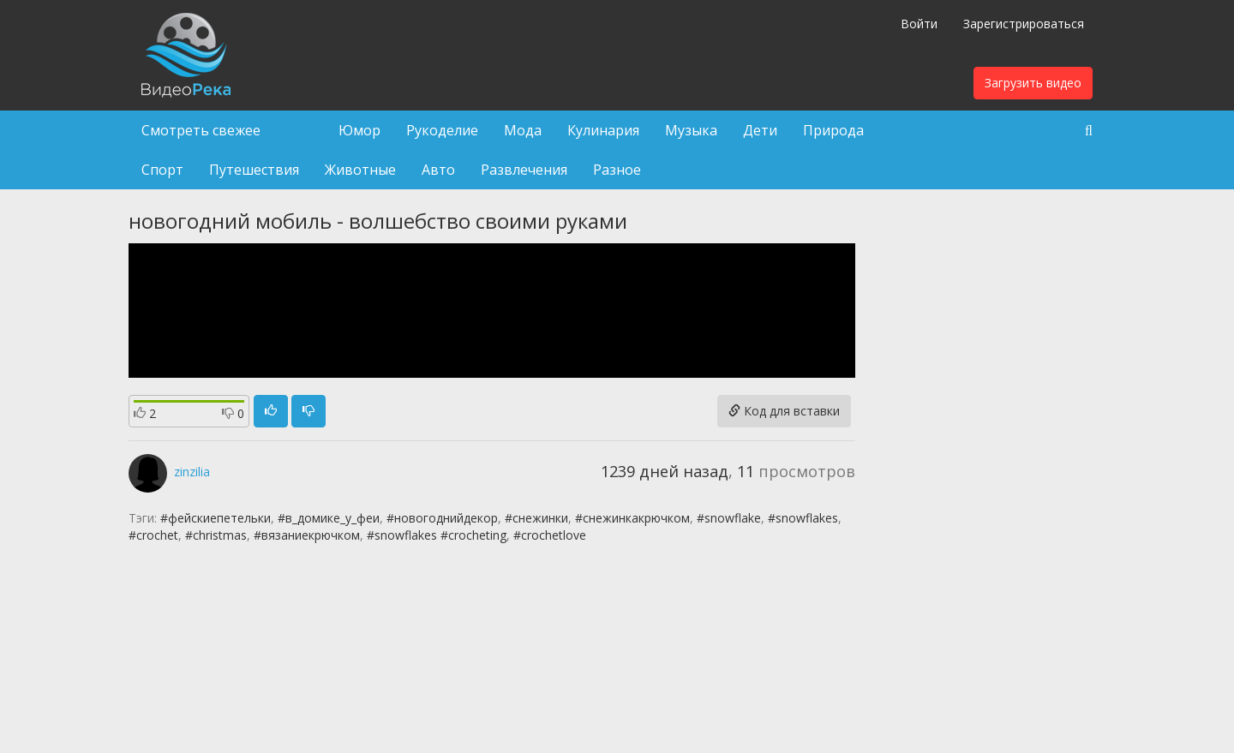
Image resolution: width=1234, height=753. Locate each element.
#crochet (153, 535)
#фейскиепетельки (215, 518)
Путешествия (254, 169)
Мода (523, 130)
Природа (833, 130)
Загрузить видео (1033, 83)
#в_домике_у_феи (329, 518)
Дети (760, 130)
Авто (438, 169)
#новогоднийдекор (442, 518)
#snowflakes (803, 518)
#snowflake (729, 518)
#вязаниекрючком (307, 535)
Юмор (359, 130)
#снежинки (536, 518)
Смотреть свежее (201, 130)
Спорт (162, 169)
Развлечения (524, 169)
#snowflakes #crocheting (436, 535)
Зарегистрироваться (1023, 23)
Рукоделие (442, 130)
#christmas (216, 535)
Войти (919, 23)
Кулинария (603, 130)
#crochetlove (549, 535)
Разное (617, 169)
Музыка (691, 130)
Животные (360, 169)
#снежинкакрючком (632, 518)
